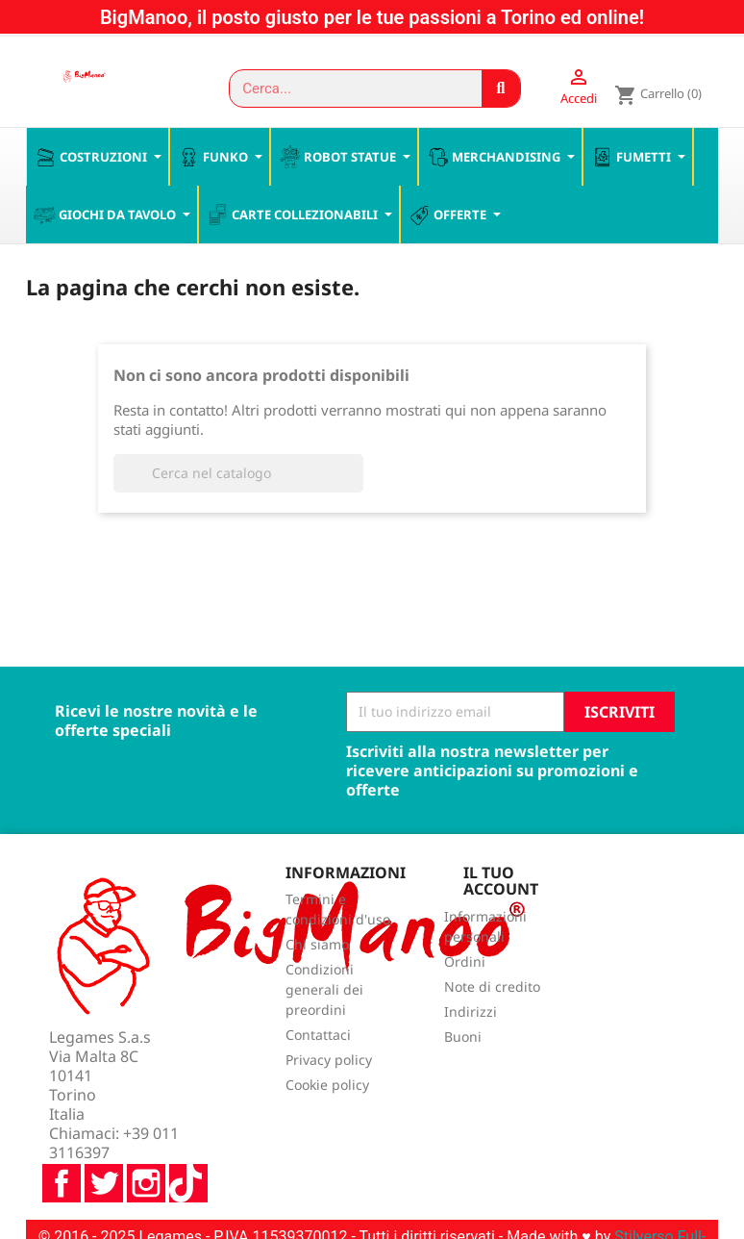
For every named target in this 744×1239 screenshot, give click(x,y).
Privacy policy (328, 1061)
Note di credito (492, 988)
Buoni (463, 1038)
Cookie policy (327, 1086)
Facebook (61, 1133)
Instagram (146, 1133)
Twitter (104, 1133)
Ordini (464, 963)
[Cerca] (238, 474)
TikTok (188, 1133)
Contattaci (318, 1036)
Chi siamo (317, 946)
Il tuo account (500, 882)
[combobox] (347, 88)
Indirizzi (470, 1013)
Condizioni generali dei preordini (324, 991)
